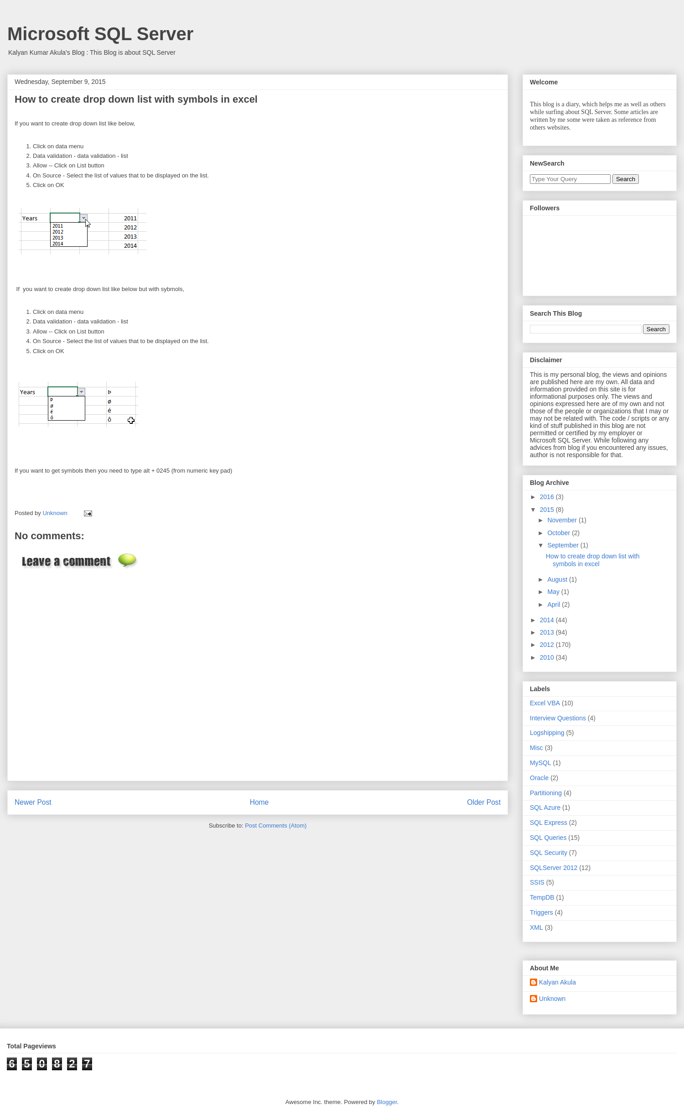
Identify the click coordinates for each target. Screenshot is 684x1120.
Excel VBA (545, 703)
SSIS (537, 882)
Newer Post (33, 802)
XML (536, 927)
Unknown (552, 998)
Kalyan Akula (557, 982)
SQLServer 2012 (553, 867)
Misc (536, 747)
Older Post (484, 802)
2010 (548, 657)
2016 (548, 496)
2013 (548, 632)
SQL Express (548, 822)
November (562, 520)
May (554, 591)
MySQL (540, 762)
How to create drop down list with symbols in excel (592, 560)
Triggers (541, 912)
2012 (548, 644)
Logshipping (547, 732)
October (559, 533)
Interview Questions (558, 718)
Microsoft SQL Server (100, 34)
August (558, 579)
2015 (548, 509)
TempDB (542, 897)
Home (259, 802)
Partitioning (546, 793)
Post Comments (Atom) (275, 825)
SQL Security (548, 852)
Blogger (387, 1102)
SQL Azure (545, 807)
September (563, 545)
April (554, 604)
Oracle (539, 777)
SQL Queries (548, 837)
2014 (548, 620)
